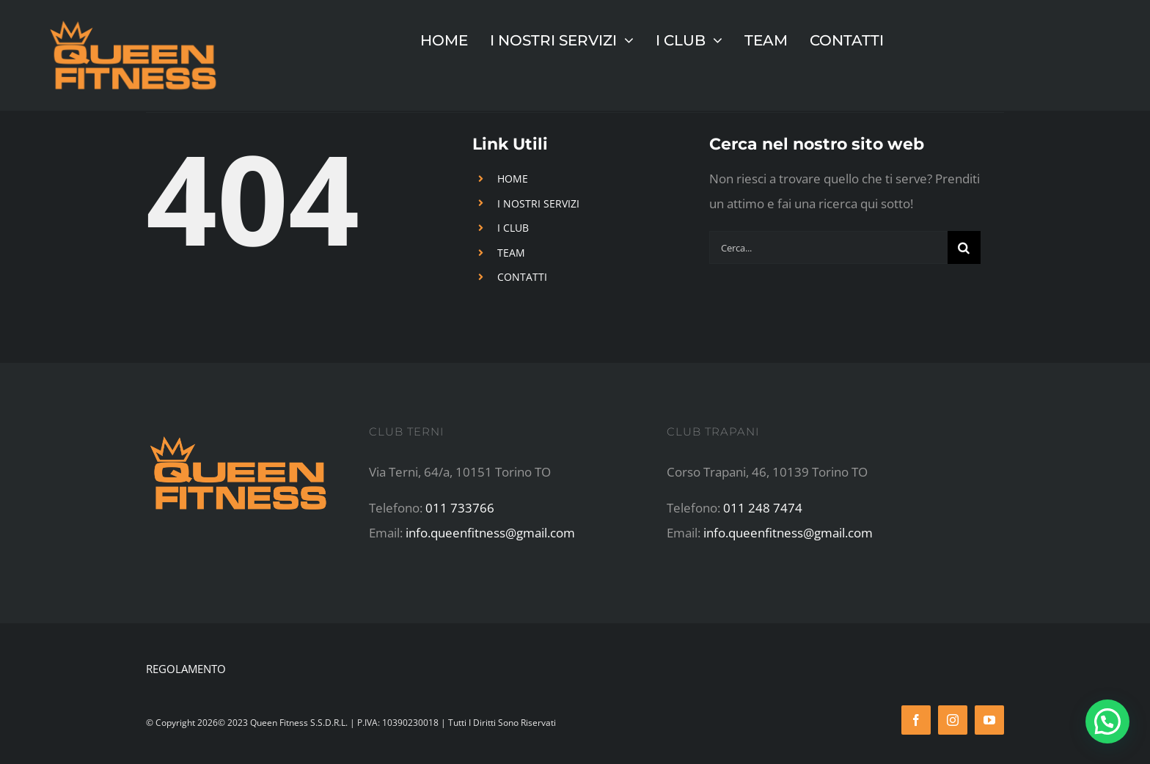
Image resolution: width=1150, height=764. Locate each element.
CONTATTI (522, 277)
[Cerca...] (828, 247)
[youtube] (989, 720)
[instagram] (952, 720)
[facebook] (916, 720)
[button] (1107, 721)
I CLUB (513, 228)
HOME (512, 179)
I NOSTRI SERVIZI (538, 203)
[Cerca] (964, 247)
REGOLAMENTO (186, 668)
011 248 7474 (762, 507)
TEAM (511, 253)
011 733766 (459, 507)
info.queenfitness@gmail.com (490, 532)
